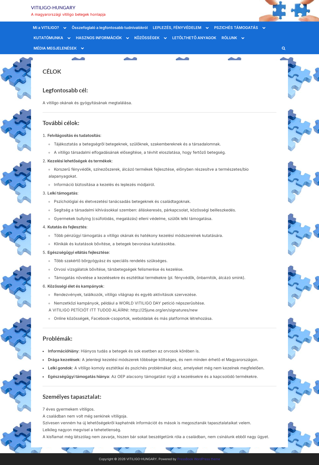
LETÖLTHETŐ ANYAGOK (194, 37)
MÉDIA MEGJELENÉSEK (55, 48)
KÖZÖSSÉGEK (147, 37)
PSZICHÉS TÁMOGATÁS (236, 27)
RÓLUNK (229, 37)
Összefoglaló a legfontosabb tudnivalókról (110, 27)
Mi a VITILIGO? (46, 27)
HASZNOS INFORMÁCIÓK (99, 37)
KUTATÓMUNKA (48, 37)
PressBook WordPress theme (198, 459)
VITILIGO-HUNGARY (53, 7)
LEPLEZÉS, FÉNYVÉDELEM (177, 27)
